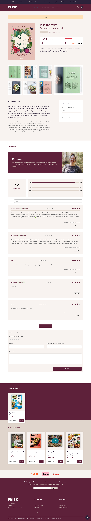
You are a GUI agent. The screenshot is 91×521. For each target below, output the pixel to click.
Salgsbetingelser (63, 505)
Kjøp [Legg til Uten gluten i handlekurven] (60, 461)
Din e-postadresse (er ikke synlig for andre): (64, 345)
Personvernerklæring (64, 507)
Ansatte (10, 505)
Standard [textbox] (17, 201)
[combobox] (48, 201)
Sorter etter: (45, 201)
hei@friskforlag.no (38, 509)
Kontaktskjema (37, 507)
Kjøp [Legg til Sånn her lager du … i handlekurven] (41, 461)
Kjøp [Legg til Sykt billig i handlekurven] (21, 420)
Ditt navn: (26, 345)
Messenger (36, 512)
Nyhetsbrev (62, 503)
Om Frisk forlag (12, 503)
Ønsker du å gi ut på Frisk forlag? (16, 507)
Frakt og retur (37, 503)
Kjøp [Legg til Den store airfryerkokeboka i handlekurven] (79, 461)
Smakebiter (54, 7)
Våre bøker (36, 7)
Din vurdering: (45, 357)
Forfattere (45, 7)
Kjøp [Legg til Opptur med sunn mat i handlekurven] (21, 461)
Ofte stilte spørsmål (38, 505)
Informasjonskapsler (56, 518)
